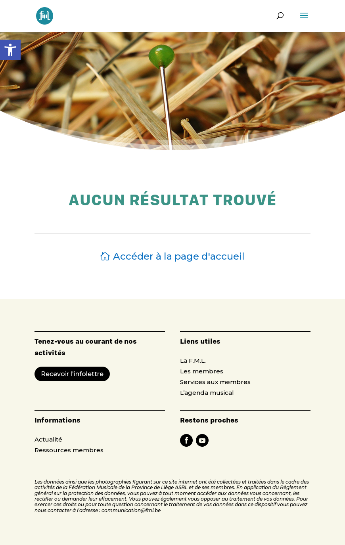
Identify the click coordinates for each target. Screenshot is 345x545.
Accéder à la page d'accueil (179, 256)
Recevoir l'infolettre (72, 374)
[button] (10, 50)
